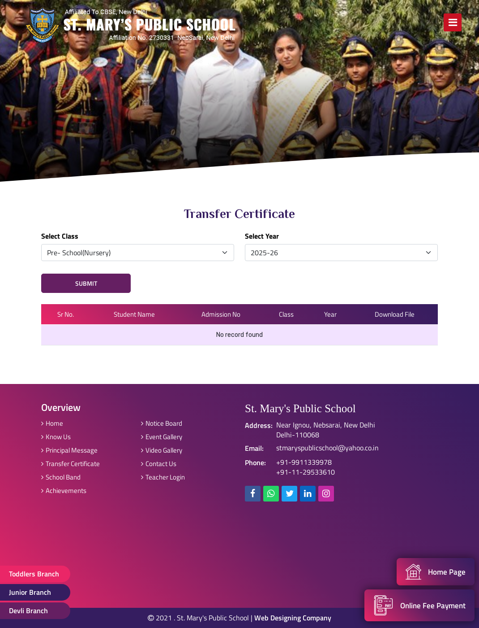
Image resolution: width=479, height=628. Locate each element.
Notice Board (161, 423)
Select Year (262, 236)
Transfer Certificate (70, 463)
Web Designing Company (292, 617)
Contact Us (158, 463)
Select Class (59, 236)
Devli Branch (28, 610)
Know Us (56, 437)
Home (52, 423)
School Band (61, 477)
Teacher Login (163, 477)
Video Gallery (161, 450)
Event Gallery (161, 437)
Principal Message (69, 450)
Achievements (63, 490)
